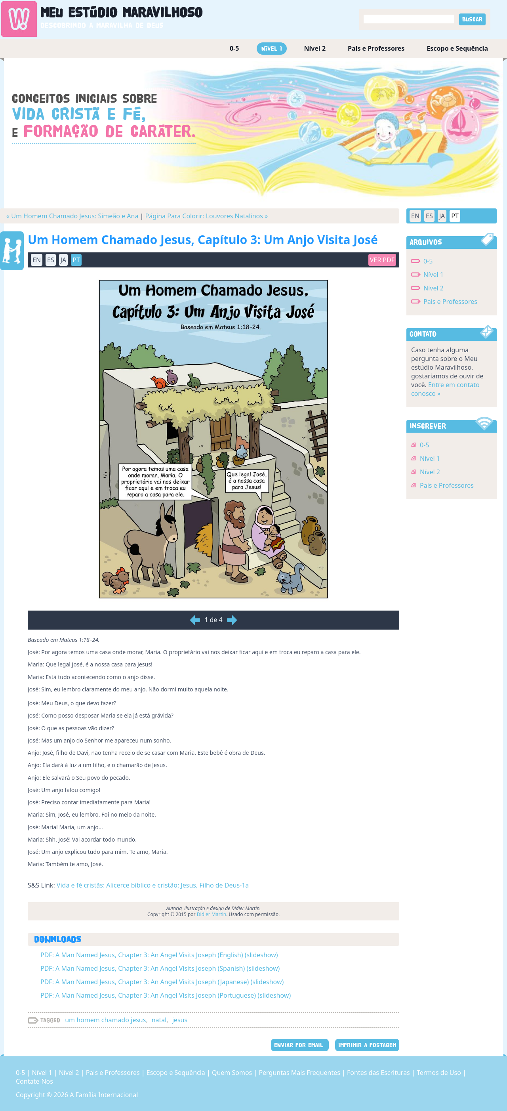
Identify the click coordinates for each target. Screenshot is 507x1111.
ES (50, 260)
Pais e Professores (376, 48)
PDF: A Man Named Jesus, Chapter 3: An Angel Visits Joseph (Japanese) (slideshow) (162, 981)
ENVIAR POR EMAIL (300, 1045)
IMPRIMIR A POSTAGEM (367, 1045)
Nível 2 (315, 48)
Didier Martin (212, 914)
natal (159, 1020)
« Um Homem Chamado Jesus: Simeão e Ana (72, 216)
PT (76, 260)
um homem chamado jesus (105, 1020)
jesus (179, 1020)
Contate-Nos (34, 1081)
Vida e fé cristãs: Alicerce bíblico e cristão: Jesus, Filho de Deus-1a (153, 885)
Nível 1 (271, 49)
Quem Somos (233, 1072)
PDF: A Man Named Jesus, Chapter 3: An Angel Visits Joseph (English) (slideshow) (159, 955)
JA (64, 260)
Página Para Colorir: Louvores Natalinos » (206, 216)
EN (36, 260)
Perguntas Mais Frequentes (300, 1072)
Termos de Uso (440, 1072)
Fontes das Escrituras (379, 1072)
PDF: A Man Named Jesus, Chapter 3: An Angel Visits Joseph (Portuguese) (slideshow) (165, 995)
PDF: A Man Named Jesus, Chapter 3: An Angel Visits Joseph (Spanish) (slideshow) (160, 968)
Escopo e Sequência (457, 48)
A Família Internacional (104, 1094)
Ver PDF (382, 260)
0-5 (234, 48)
